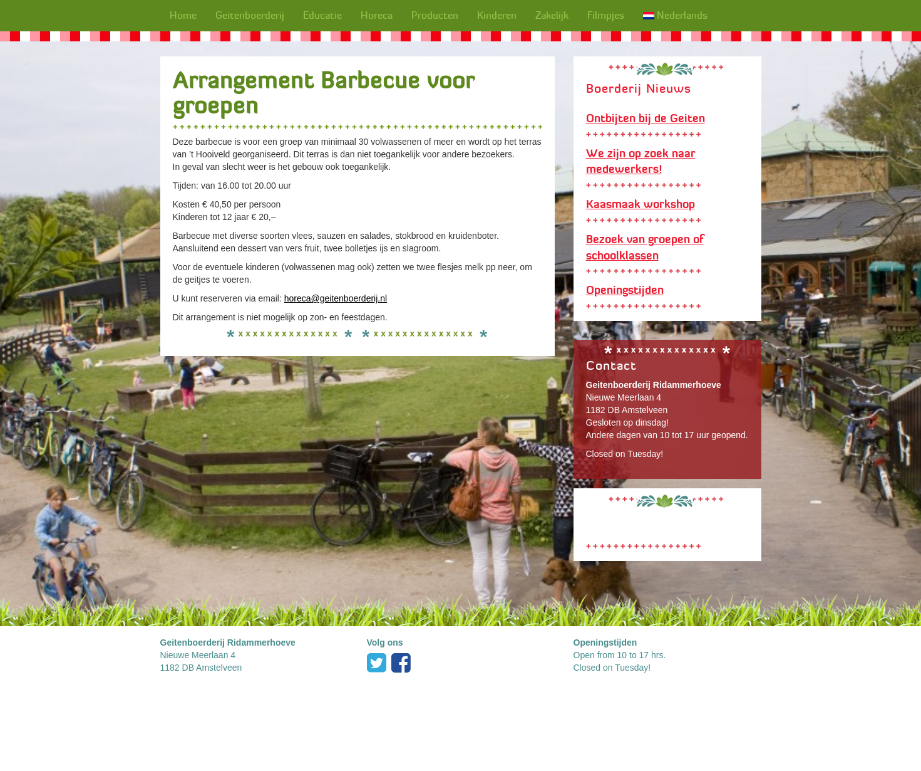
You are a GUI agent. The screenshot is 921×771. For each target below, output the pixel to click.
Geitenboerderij (249, 15)
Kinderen (497, 15)
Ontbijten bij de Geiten (645, 118)
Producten (434, 15)
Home (183, 15)
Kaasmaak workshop (640, 204)
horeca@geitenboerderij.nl (335, 298)
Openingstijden (625, 290)
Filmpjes (605, 15)
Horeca (377, 15)
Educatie (322, 15)
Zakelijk (552, 15)
